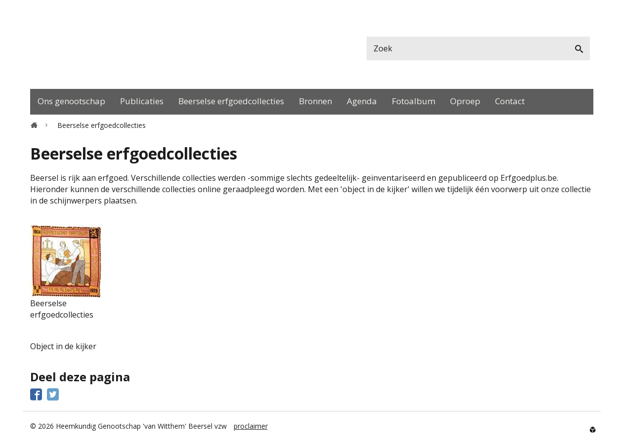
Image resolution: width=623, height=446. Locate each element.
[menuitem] (71, 102)
